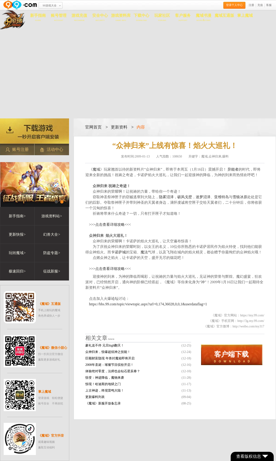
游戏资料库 (120, 17)
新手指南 (38, 17)
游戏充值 (79, 17)
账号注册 (17, 149)
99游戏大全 (50, 5)
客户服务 (182, 17)
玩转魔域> (17, 253)
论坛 (114, 299)
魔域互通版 (224, 15)
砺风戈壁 (184, 197)
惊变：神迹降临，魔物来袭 (104, 377)
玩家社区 (162, 17)
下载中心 (141, 17)
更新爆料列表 (95, 397)
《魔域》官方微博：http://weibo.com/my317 (234, 326)
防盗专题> (51, 253)
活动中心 (51, 149)
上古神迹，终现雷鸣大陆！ (104, 390)
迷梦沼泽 (203, 197)
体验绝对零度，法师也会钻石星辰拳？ (112, 371)
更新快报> (17, 234)
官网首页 (93, 127)
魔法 (144, 252)
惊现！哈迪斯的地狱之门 (103, 384)
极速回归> (17, 271)
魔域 (96, 169)
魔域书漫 (203, 17)
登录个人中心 (234, 5)
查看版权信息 (252, 456)
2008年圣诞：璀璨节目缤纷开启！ (109, 365)
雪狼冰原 (240, 197)
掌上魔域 (245, 15)
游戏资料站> (51, 216)
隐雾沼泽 (166, 197)
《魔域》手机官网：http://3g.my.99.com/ (236, 321)
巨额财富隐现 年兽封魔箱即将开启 (110, 358)
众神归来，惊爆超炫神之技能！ (107, 352)
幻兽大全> (51, 234)
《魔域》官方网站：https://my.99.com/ (237, 315)
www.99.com (20, 5)
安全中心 (100, 17)
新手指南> (17, 216)
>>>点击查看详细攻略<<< (110, 224)
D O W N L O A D (232, 356)
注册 (251, 5)
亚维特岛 (221, 197)
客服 (269, 5)
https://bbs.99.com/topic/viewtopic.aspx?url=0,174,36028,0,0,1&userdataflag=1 (148, 304)
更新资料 (119, 127)
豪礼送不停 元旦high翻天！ (104, 345)
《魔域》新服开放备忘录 (103, 403)
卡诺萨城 (118, 252)
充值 (260, 5)
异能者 (233, 169)
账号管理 (58, 17)
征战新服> (51, 271)
